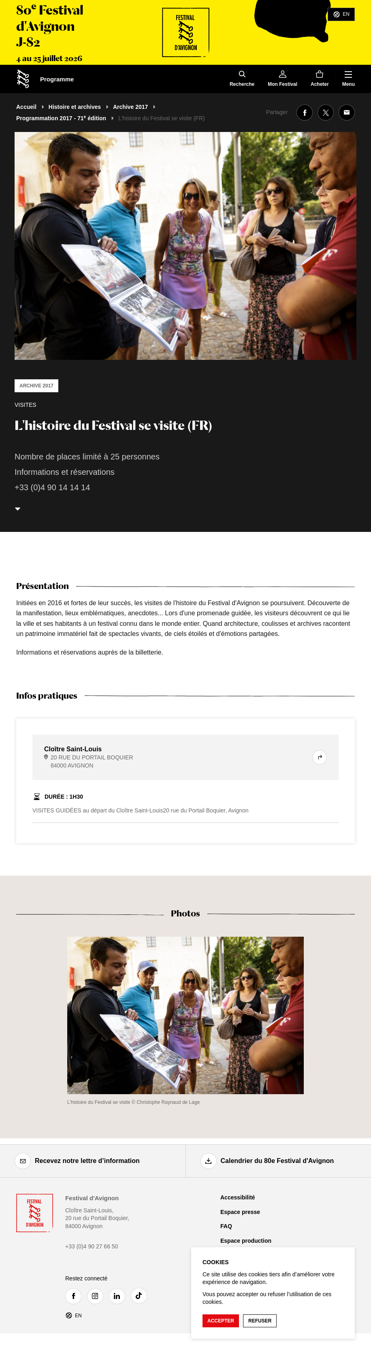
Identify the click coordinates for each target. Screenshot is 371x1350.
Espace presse (240, 1212)
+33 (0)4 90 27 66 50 (91, 1246)
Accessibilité (237, 1197)
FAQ (226, 1226)
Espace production (245, 1240)
